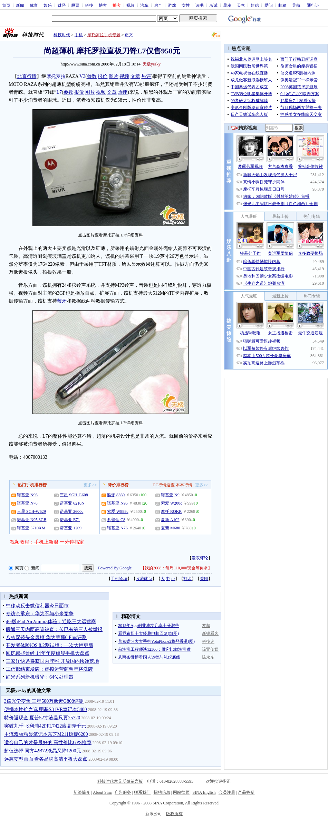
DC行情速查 (164, 485)
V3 (82, 76)
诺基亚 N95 (117, 503)
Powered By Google (115, 568)
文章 (135, 76)
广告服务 (123, 792)
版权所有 (174, 813)
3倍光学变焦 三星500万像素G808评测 (44, 701)
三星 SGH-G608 (74, 495)
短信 (255, 5)
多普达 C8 (116, 519)
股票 (75, 5)
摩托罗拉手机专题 (103, 34)
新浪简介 (82, 792)
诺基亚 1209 (70, 528)
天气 (241, 5)
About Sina (102, 792)
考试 (213, 5)
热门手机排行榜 (32, 485)
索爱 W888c (117, 511)
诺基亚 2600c (71, 511)
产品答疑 (246, 792)
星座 (227, 5)
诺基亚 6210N (72, 503)
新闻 (20, 5)
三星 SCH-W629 (31, 511)
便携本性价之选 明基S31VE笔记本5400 (45, 709)
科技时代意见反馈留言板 (120, 781)
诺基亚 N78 (27, 503)
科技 (89, 5)
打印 (187, 578)
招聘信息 (162, 792)
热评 (146, 76)
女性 (186, 5)
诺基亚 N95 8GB (31, 519)
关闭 (204, 578)
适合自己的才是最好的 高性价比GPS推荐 (47, 742)
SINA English (203, 792)
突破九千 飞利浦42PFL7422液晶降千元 (45, 726)
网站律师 (181, 792)
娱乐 (48, 5)
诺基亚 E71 (70, 519)
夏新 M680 (170, 528)
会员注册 (227, 792)
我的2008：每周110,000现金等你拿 (176, 568)
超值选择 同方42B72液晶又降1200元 (42, 750)
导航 (296, 5)
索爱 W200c (171, 503)
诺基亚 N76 (117, 528)
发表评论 (200, 558)
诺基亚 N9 (170, 495)
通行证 (313, 5)
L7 (59, 92)
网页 (19, 568)
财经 (61, 5)
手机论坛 (119, 578)
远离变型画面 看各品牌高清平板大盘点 (46, 759)
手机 (79, 34)
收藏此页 (144, 578)
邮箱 (282, 5)
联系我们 (142, 792)
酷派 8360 (116, 495)
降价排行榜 (118, 485)
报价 (102, 76)
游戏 (172, 5)
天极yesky (152, 64)
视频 (130, 5)
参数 (92, 76)
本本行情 (184, 485)
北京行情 (27, 76)
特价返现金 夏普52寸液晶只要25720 (42, 717)
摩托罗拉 (56, 76)
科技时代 (62, 34)
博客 (103, 5)
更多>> (90, 485)
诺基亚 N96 (27, 495)
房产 (158, 5)
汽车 (144, 5)
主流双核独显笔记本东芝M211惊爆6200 (46, 734)
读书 (199, 5)
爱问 (268, 5)
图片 (113, 76)
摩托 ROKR (171, 511)
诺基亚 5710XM (31, 528)
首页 (6, 5)
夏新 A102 (170, 519)
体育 (34, 5)
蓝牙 (62, 301)
